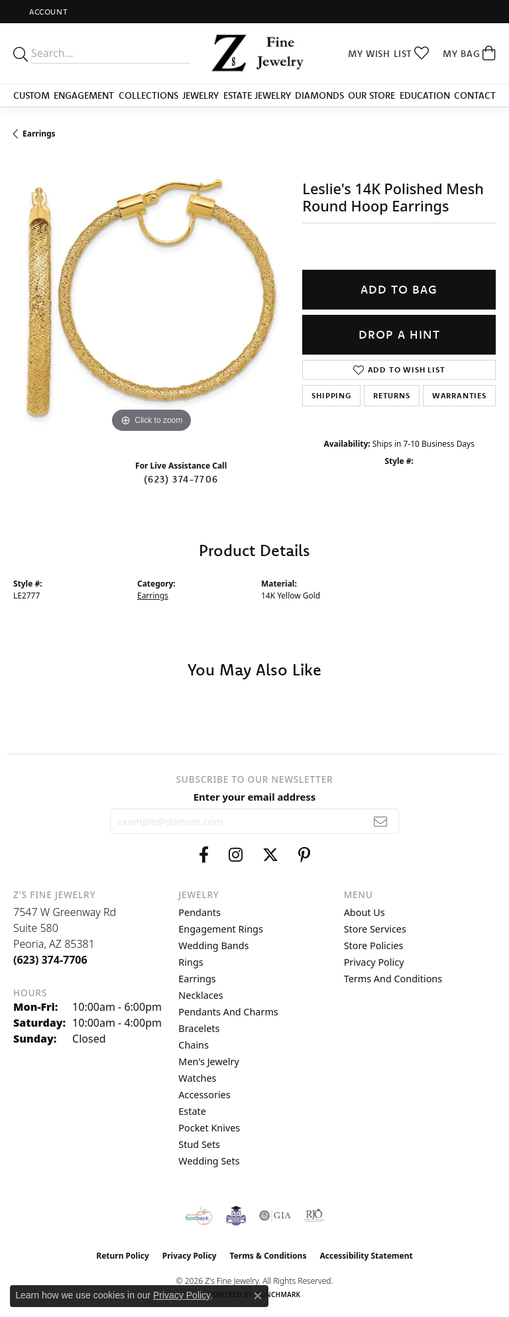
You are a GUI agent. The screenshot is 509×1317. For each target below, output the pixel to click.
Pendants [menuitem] (199, 912)
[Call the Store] (50, 959)
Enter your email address (255, 796)
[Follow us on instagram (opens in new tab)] (235, 855)
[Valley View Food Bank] (199, 1216)
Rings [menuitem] (190, 962)
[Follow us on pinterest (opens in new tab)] (304, 855)
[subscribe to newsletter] (380, 821)
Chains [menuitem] (193, 1045)
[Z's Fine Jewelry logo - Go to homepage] (254, 53)
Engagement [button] (84, 95)
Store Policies (374, 945)
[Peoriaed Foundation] (236, 1216)
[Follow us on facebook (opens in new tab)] (203, 855)
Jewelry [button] (200, 95)
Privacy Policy (374, 962)
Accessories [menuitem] (204, 1094)
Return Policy (122, 1255)
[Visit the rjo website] (314, 1216)
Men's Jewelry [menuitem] (208, 1061)
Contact (475, 95)
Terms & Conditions (268, 1255)
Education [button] (425, 95)
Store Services (375, 929)
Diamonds (319, 95)
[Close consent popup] (258, 1296)
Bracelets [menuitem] (198, 1028)
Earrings (39, 133)
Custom (31, 95)
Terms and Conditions (393, 978)
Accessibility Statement (365, 1255)
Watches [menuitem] (197, 1078)
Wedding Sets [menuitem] (208, 1161)
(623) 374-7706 (181, 479)
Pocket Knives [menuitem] (209, 1127)
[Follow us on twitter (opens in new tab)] (270, 855)
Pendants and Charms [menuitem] (228, 1011)
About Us (364, 912)
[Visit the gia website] (275, 1216)
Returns (391, 395)
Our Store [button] (371, 95)
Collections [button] (148, 95)
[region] (151, 297)
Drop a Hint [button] (399, 334)
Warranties (459, 395)
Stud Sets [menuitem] (199, 1144)
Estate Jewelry (257, 95)
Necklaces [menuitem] (200, 995)
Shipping (331, 395)
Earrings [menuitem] (196, 978)
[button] (47, 11)
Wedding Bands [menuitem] (213, 945)
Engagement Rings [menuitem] (220, 929)
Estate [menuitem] (191, 1111)
